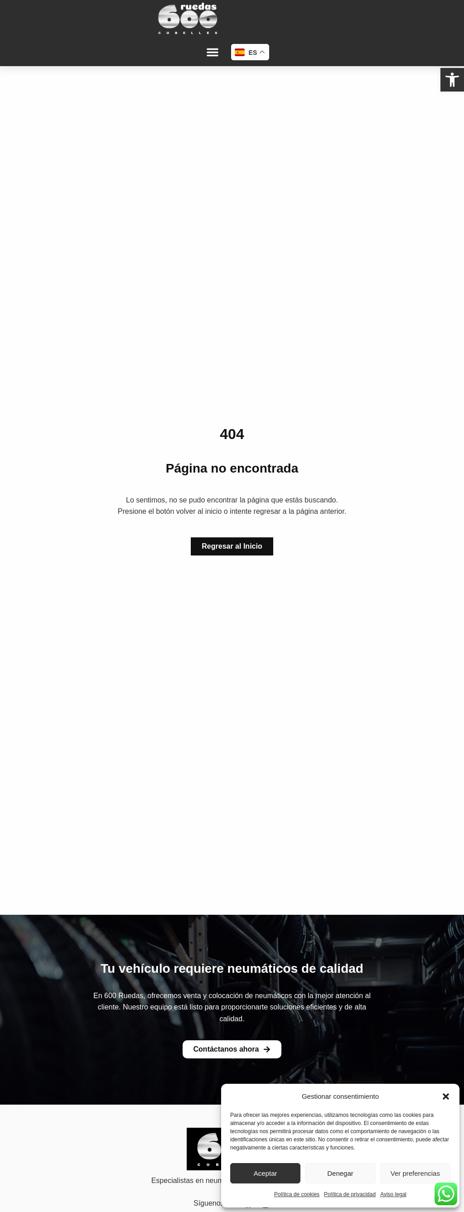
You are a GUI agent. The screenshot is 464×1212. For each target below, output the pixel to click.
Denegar (340, 1173)
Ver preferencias (415, 1173)
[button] (445, 1096)
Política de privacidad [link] (350, 1194)
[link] (452, 80)
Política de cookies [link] (296, 1194)
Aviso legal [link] (393, 1194)
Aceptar (265, 1173)
